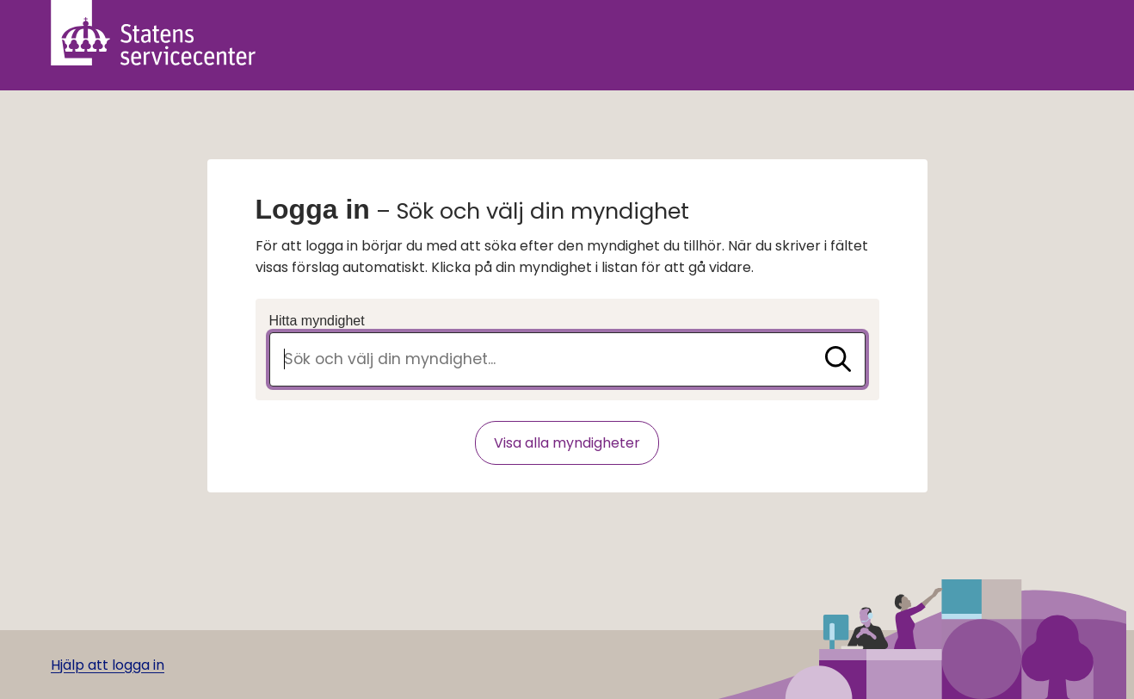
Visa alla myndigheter (567, 443)
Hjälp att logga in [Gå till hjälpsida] (107, 665)
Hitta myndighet (317, 320)
